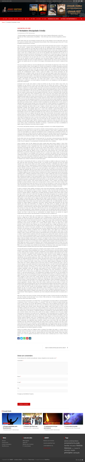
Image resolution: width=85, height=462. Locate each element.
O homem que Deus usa (30, 426)
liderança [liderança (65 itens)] (67, 448)
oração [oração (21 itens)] (73, 450)
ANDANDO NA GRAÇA (57, 1)
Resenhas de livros (53, 19)
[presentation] (27, 399)
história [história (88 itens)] (79, 445)
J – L (21, 19)
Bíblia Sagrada (26, 440)
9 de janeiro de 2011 (28, 428)
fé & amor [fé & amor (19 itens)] (73, 445)
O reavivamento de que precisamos (50, 427)
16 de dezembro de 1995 (22, 33)
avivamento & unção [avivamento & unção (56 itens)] (72, 443)
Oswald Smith (7, 411)
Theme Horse (31, 459)
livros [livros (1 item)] (73, 448)
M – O (26, 19)
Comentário (20, 360)
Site (18, 388)
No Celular (49, 1)
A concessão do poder (70, 426)
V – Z (43, 19)
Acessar (4, 440)
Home (37, 1)
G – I (15, 19)
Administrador (32, 33)
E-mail (19, 382)
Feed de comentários (6, 444)
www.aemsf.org (46, 448)
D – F (10, 19)
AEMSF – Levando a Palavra (16, 459)
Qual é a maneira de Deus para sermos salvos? (55, 347)
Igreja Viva (25, 442)
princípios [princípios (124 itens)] (68, 452)
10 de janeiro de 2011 (7, 429)
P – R (32, 19)
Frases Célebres (43, 1)
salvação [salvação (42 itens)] (76, 453)
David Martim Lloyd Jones (24, 28)
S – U (38, 19)
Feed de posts (5, 442)
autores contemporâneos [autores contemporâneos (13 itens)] (71, 441)
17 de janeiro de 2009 (48, 429)
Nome (19, 376)
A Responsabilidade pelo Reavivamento (10, 427)
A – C (4, 19)
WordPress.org (5, 446)
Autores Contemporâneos (68, 19)
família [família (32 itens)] (66, 446)
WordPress (47, 459)
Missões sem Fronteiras (67, 1)
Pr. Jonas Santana (27, 446)
